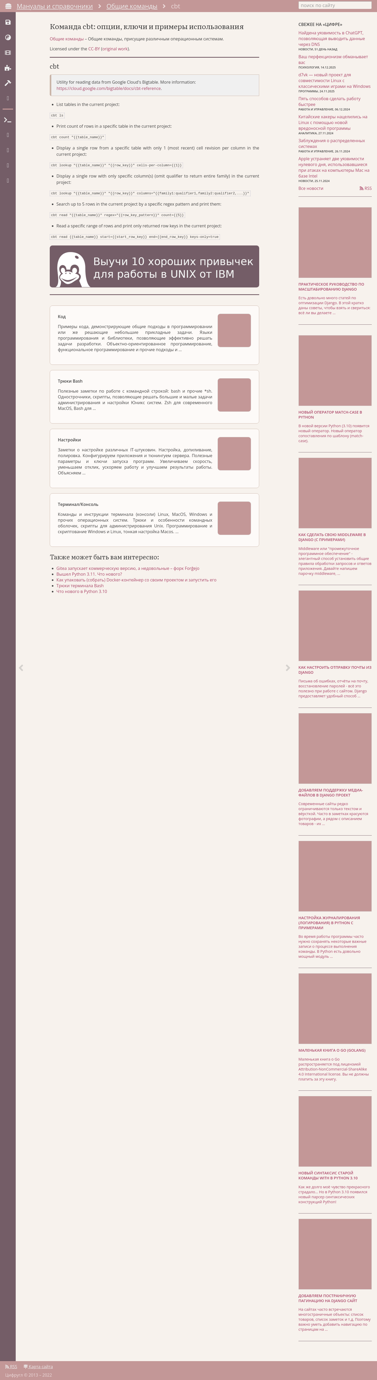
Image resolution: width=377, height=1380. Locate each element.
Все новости (310, 187)
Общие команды (132, 6)
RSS (366, 187)
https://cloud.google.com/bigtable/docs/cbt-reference (109, 106)
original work (115, 67)
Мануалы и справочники (55, 6)
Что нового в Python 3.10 (85, 606)
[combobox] (335, 5)
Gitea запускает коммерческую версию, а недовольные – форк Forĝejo (131, 583)
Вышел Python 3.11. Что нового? (93, 589)
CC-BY (94, 67)
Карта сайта (38, 1363)
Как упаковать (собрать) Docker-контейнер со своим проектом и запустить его (140, 595)
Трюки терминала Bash (84, 600)
